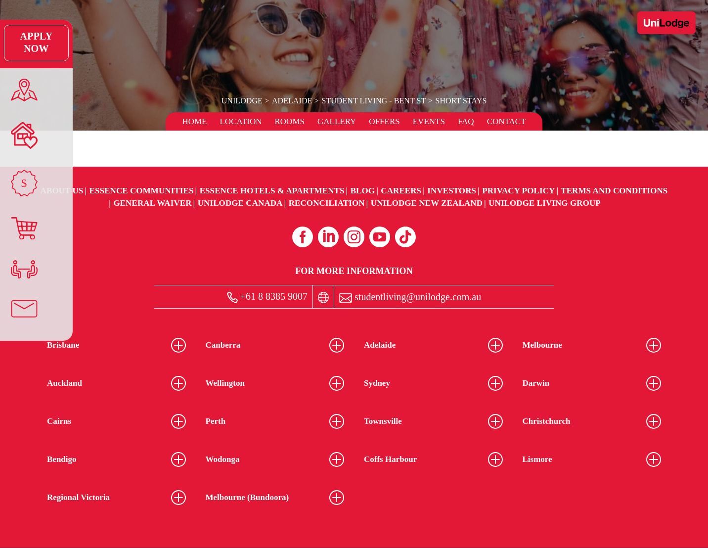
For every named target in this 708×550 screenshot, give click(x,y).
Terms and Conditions (614, 190)
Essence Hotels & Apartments (272, 190)
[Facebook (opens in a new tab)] (302, 237)
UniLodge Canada (240, 203)
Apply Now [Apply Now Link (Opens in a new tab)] (22, 43)
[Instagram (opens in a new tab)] (354, 237)
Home (194, 121)
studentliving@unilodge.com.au (410, 297)
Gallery (336, 121)
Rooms (289, 121)
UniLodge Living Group (544, 203)
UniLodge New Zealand (427, 203)
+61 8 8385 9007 (267, 297)
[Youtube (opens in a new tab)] (379, 237)
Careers (401, 190)
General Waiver (152, 203)
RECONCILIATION (327, 203)
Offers (384, 121)
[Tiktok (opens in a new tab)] (405, 237)
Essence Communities (141, 190)
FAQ (466, 121)
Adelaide (292, 100)
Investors (451, 190)
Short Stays (460, 100)
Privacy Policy (518, 190)
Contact (506, 121)
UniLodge (243, 100)
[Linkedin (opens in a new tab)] (328, 237)
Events (429, 121)
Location (241, 121)
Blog (363, 190)
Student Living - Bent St (373, 100)
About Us (62, 190)
